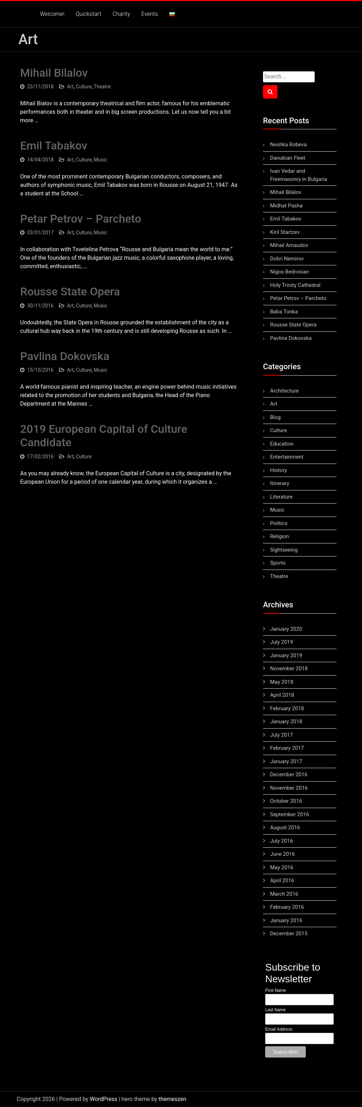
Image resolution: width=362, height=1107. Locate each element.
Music (100, 160)
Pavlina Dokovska (64, 356)
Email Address (278, 1029)
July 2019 (281, 642)
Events (149, 14)
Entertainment (286, 457)
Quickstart (88, 14)
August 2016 (285, 827)
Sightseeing (284, 550)
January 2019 (286, 655)
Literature (281, 497)
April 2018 (282, 695)
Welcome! (52, 14)
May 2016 (281, 867)
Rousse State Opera (70, 291)
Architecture (284, 391)
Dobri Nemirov (287, 258)
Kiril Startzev (285, 232)
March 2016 (284, 894)
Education (282, 444)
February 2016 (287, 907)
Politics (278, 523)
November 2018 (289, 668)
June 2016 (282, 854)
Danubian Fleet (287, 158)
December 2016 (289, 774)
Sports (278, 563)
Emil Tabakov (53, 145)
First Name (275, 990)
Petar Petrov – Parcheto (80, 218)
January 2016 (286, 920)
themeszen (172, 1099)
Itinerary (279, 483)
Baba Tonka (284, 311)
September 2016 (289, 814)
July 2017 (281, 735)
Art (70, 86)
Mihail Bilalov (54, 73)
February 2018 (287, 708)
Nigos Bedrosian (289, 272)
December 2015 (289, 933)
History (278, 470)
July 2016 (281, 841)
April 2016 (282, 880)
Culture (84, 86)
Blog (275, 417)
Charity (121, 14)
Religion (279, 536)
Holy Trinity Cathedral (295, 285)
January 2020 (286, 629)
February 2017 (287, 748)
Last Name (275, 1009)
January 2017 (286, 761)
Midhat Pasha (286, 205)
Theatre (102, 86)
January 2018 (286, 721)
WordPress (103, 1099)
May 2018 (281, 682)
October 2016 (286, 801)
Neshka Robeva (288, 144)
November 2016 (289, 788)
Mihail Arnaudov (289, 245)
